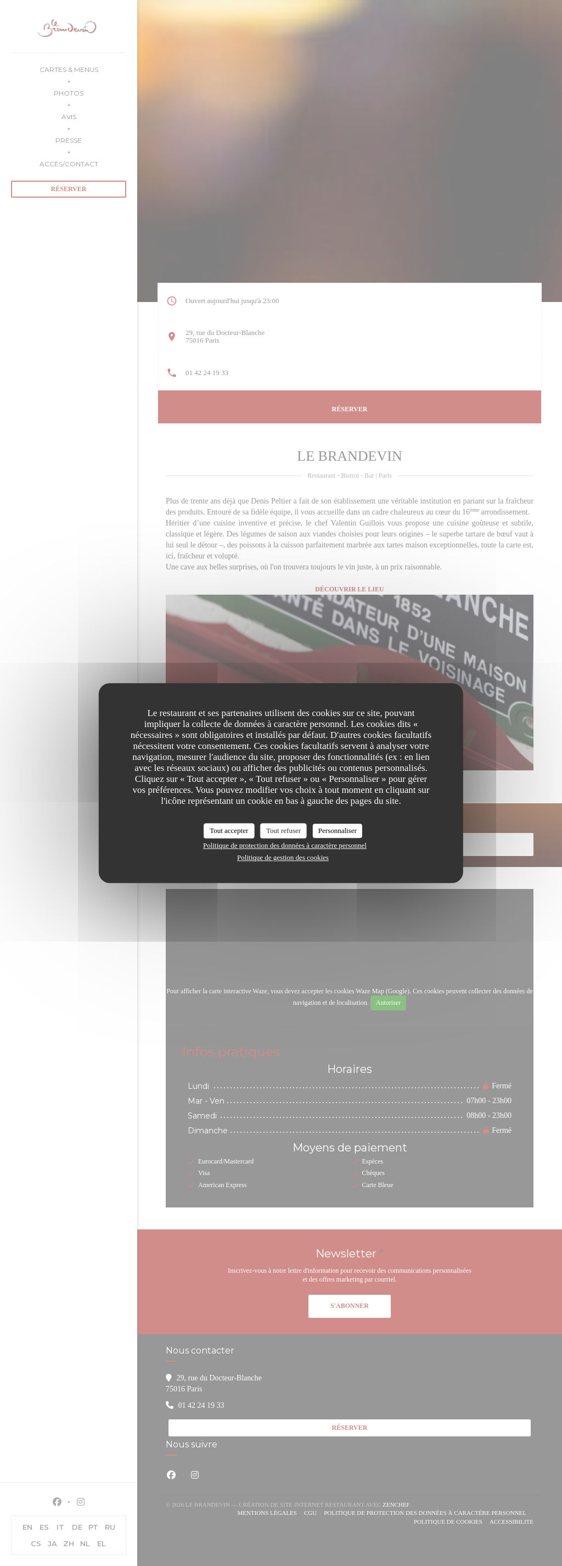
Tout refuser (283, 830)
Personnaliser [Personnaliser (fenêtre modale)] (337, 830)
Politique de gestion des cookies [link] (283, 857)
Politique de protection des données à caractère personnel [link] (285, 845)
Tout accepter (229, 830)
